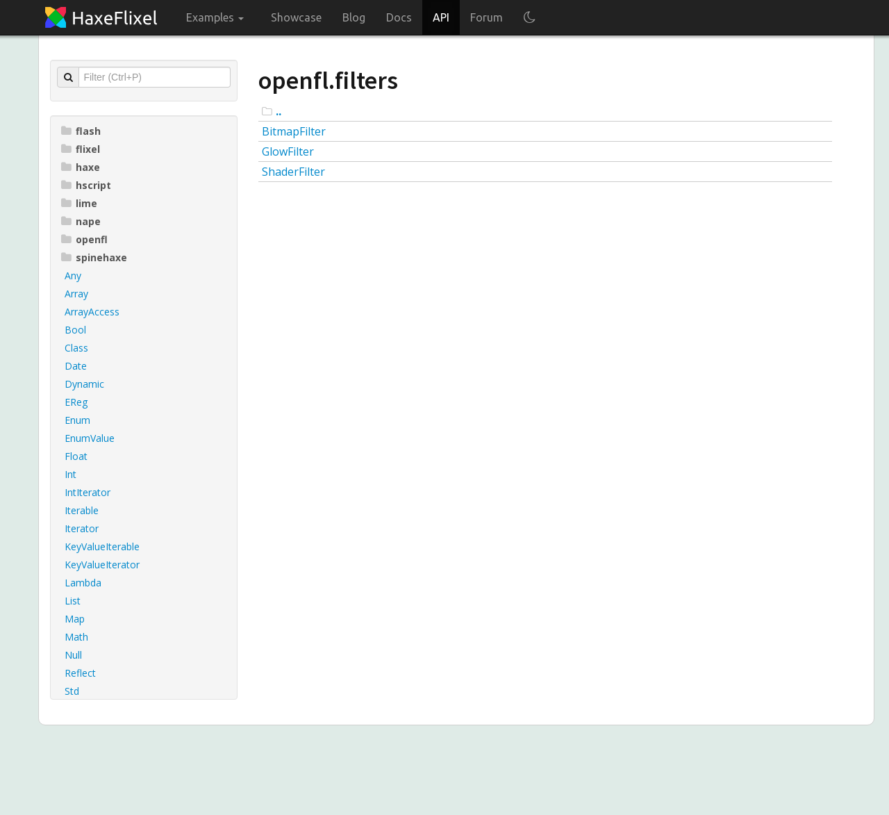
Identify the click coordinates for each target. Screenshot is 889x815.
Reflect (80, 673)
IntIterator (87, 492)
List (73, 600)
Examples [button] (215, 17)
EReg (76, 402)
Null (73, 654)
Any (73, 275)
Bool (75, 329)
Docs (399, 17)
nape (81, 221)
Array (76, 293)
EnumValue (90, 438)
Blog (353, 17)
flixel (80, 149)
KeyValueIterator (102, 564)
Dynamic (84, 383)
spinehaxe (94, 257)
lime (79, 203)
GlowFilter (288, 151)
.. (278, 111)
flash (81, 131)
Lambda (83, 582)
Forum (486, 17)
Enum (77, 420)
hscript (86, 185)
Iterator (82, 528)
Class (76, 347)
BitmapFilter (294, 131)
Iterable (82, 510)
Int (70, 474)
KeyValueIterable (102, 546)
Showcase (296, 17)
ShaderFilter (293, 171)
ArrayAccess (92, 311)
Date (76, 365)
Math (76, 636)
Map (75, 618)
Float (76, 456)
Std (72, 691)
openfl (84, 239)
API (441, 17)
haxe (80, 167)
